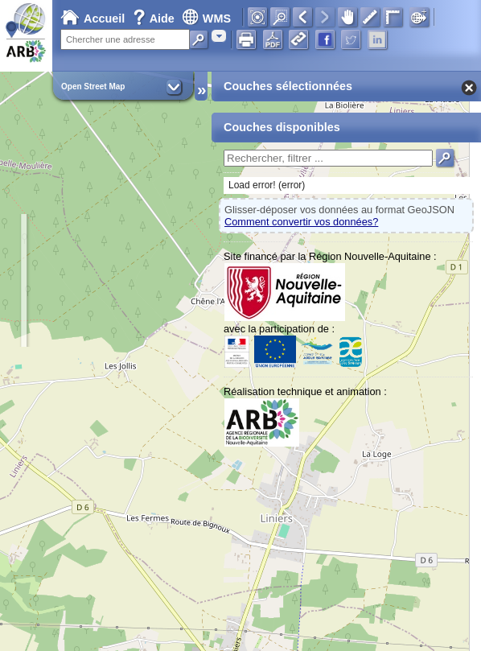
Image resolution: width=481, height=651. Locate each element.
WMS (206, 18)
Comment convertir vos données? (301, 222)
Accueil (92, 18)
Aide (155, 18)
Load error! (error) (266, 185)
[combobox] (219, 36)
